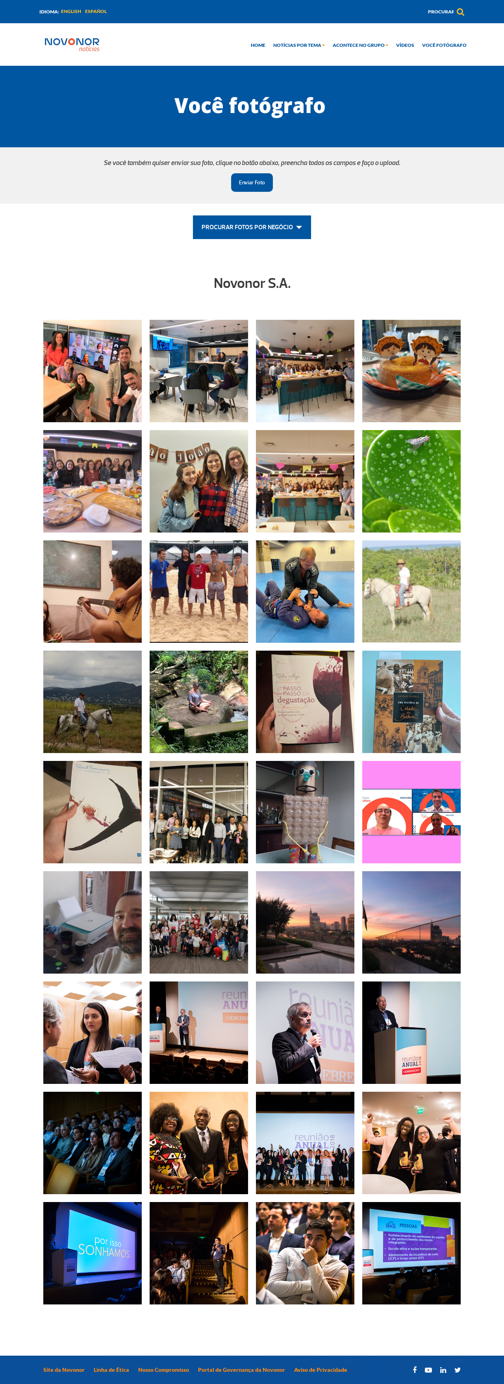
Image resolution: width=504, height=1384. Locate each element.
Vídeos (405, 45)
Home (258, 45)
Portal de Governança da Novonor (241, 1369)
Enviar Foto (252, 182)
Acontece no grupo (360, 45)
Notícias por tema (299, 45)
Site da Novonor (64, 1369)
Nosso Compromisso (163, 1369)
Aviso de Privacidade (320, 1369)
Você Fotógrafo (444, 45)
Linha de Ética (111, 1369)
